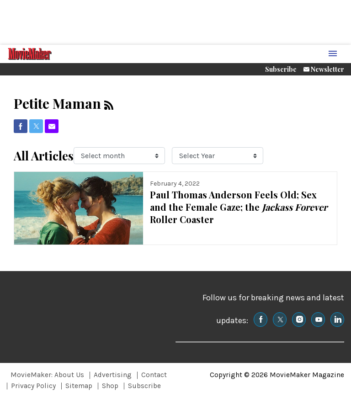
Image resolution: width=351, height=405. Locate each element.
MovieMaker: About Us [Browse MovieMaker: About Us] (47, 375)
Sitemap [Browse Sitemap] (78, 386)
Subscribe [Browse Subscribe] (144, 386)
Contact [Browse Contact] (154, 375)
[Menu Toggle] (332, 54)
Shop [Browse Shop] (110, 386)
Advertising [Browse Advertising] (113, 375)
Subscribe (281, 69)
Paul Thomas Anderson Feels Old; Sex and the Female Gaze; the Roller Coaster (238, 206)
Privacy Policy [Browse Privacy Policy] (33, 386)
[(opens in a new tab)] (20, 126)
